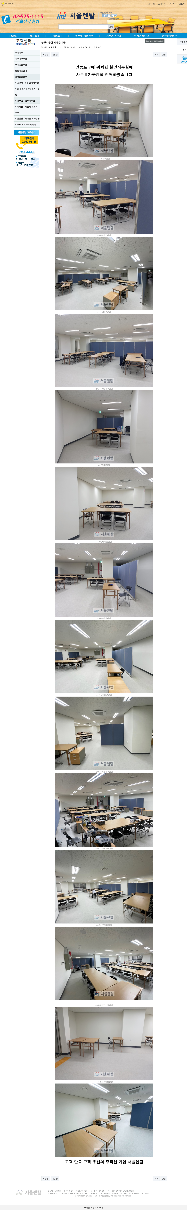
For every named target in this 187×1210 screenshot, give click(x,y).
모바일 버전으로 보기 (93, 1207)
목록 (156, 54)
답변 (164, 54)
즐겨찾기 (7, 3)
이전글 (46, 54)
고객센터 (161, 3)
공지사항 (151, 3)
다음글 (55, 54)
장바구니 (172, 3)
